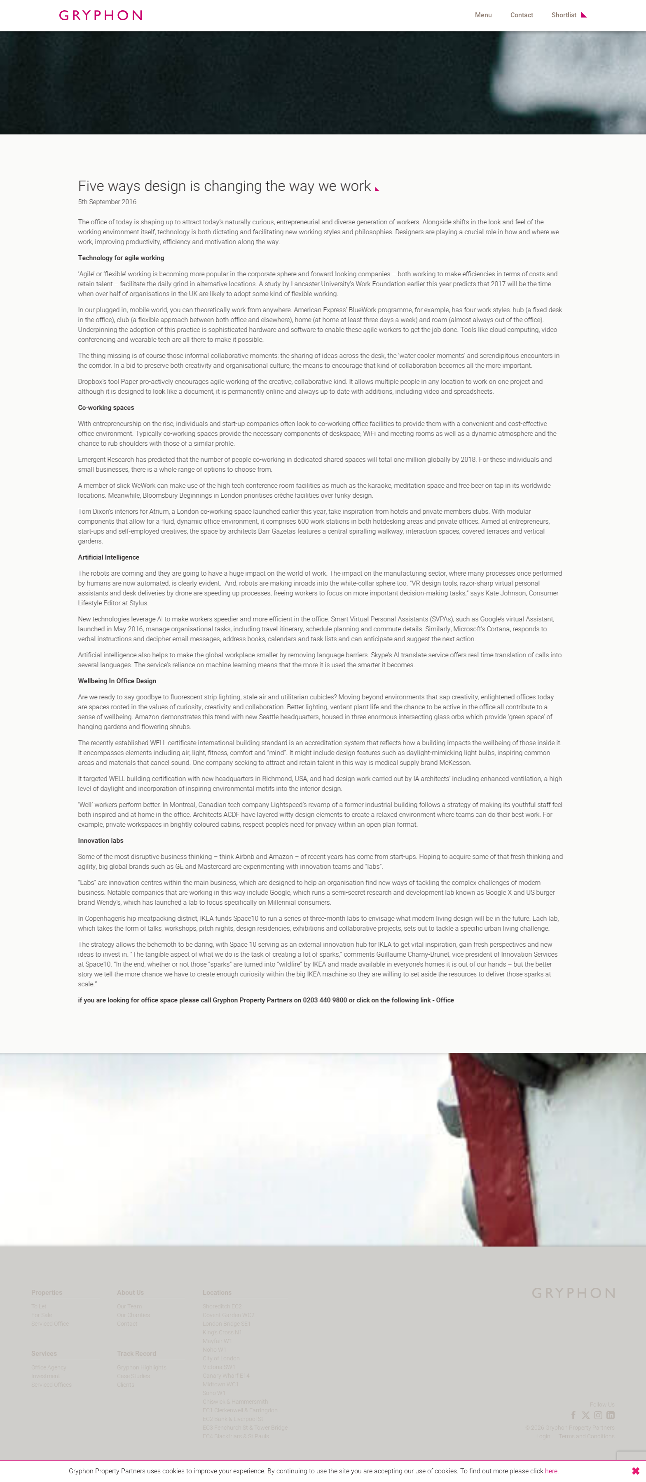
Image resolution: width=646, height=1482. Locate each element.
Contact (521, 15)
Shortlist (564, 15)
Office (440, 1000)
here (551, 1471)
